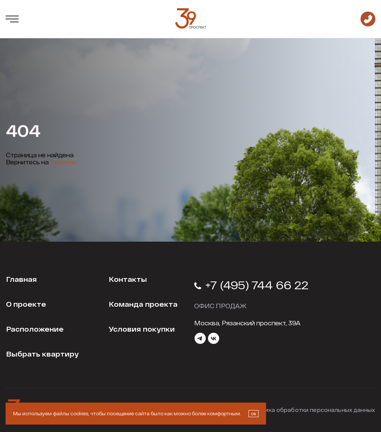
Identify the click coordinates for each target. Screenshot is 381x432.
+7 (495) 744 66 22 (251, 284)
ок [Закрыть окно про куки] (253, 413)
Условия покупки (142, 329)
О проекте (26, 304)
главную (63, 161)
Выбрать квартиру (42, 354)
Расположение (35, 329)
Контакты (128, 279)
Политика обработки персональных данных (311, 410)
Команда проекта (143, 304)
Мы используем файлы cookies (50, 413)
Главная (21, 279)
